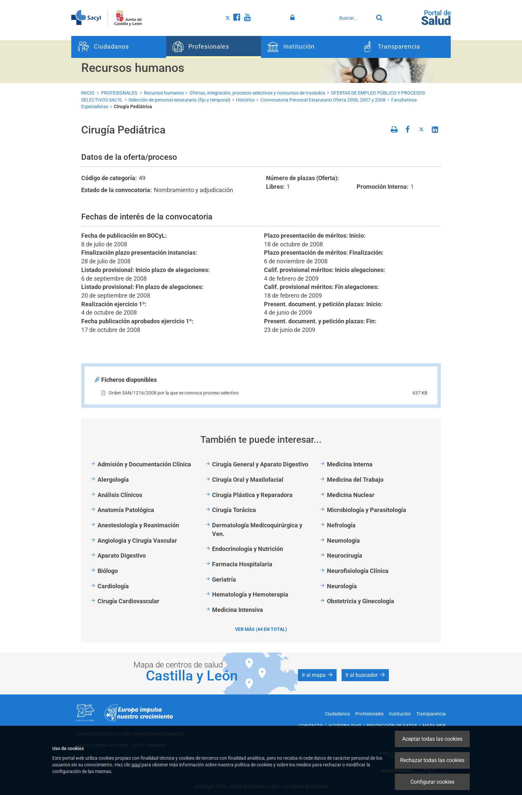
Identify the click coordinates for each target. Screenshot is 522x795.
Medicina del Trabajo (355, 479)
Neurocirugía (344, 555)
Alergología (113, 479)
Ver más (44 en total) (261, 629)
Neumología (343, 540)
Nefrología (341, 525)
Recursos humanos (164, 93)
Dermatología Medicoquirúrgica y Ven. (257, 529)
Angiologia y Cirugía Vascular (137, 540)
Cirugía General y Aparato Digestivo (260, 464)
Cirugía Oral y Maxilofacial (247, 479)
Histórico (245, 100)
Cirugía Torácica (234, 509)
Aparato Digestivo (122, 555)
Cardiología (113, 586)
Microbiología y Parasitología (366, 509)
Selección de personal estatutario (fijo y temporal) (179, 100)
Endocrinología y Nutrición (247, 548)
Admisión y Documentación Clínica (144, 464)
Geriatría (224, 579)
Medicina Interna (350, 464)
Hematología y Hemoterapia (250, 594)
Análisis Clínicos (120, 494)
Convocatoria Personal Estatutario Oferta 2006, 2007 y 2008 (323, 100)
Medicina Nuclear (351, 494)
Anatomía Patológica (126, 509)
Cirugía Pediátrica (133, 106)
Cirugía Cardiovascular (128, 601)
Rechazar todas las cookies (432, 760)
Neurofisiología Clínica (358, 570)
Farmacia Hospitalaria (242, 564)
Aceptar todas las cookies (432, 739)
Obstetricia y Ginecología (360, 601)
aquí (135, 764)
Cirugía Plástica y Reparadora (252, 494)
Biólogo (108, 570)
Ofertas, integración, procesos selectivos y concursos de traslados (257, 93)
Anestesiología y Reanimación (138, 525)
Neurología (342, 586)
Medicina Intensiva (237, 609)
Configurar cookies (432, 782)
